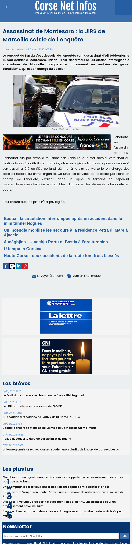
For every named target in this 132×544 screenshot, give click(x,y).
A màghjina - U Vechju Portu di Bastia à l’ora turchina (56, 242)
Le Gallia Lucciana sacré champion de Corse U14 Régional (43, 395)
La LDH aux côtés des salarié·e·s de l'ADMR (32, 406)
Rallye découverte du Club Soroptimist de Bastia (37, 439)
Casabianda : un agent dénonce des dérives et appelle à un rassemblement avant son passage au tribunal (63, 479)
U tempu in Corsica (22, 248)
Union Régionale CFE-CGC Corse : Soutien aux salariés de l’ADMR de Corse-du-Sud (61, 449)
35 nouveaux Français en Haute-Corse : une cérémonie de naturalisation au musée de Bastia (63, 494)
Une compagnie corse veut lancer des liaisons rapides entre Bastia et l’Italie (56, 487)
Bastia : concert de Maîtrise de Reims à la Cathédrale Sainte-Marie (50, 428)
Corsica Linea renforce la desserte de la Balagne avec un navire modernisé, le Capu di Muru (63, 513)
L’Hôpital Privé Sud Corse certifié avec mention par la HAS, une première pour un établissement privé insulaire (59, 504)
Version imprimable (83, 276)
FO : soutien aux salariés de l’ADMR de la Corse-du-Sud (41, 417)
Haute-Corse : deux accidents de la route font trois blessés (61, 255)
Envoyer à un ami (47, 276)
